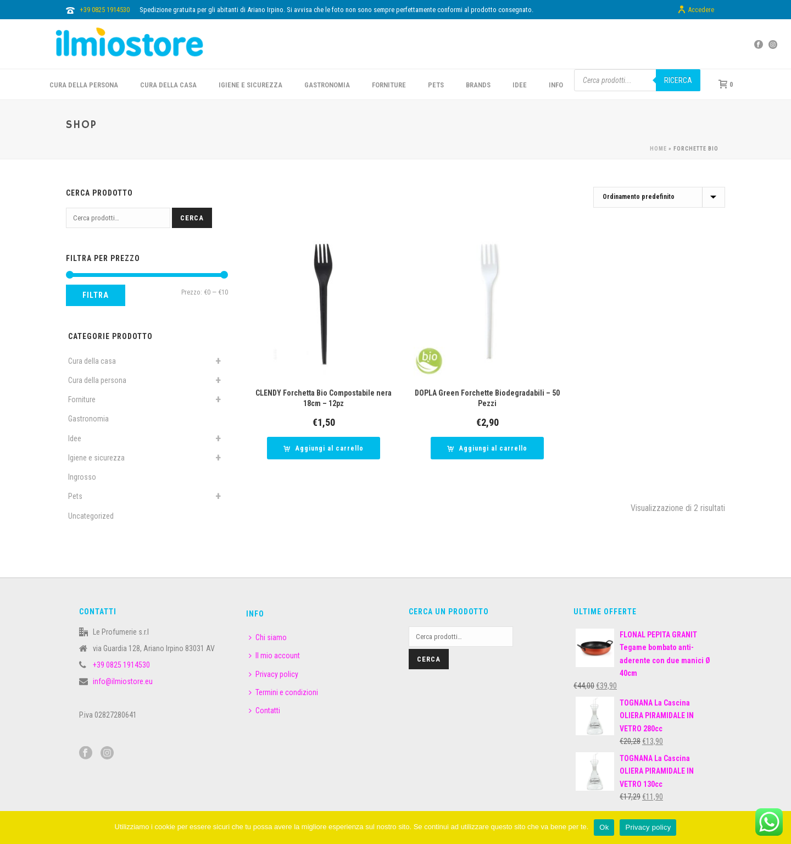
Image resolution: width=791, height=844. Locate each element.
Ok (604, 827)
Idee (74, 438)
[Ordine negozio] (659, 197)
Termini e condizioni (283, 692)
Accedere (695, 10)
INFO (556, 85)
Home (658, 149)
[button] (323, 448)
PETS (436, 85)
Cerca (192, 218)
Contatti (264, 710)
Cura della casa (92, 361)
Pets (75, 496)
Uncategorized (91, 516)
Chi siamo (268, 637)
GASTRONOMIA (327, 85)
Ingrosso (82, 477)
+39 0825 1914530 (105, 9)
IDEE (520, 85)
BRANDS (478, 85)
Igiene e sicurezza (250, 85)
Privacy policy (273, 674)
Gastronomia (88, 418)
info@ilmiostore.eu (123, 681)
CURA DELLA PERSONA (83, 85)
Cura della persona (97, 380)
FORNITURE (389, 85)
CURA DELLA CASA (168, 85)
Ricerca (678, 80)
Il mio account (274, 655)
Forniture (82, 399)
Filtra (95, 295)
